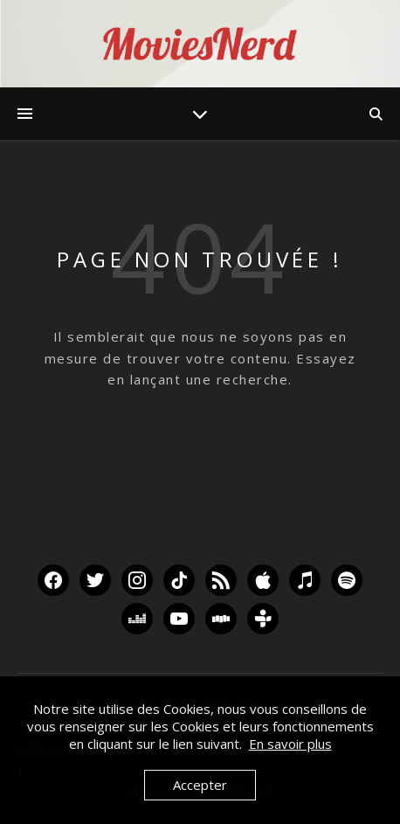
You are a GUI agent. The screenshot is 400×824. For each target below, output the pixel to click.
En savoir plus (290, 743)
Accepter (200, 784)
